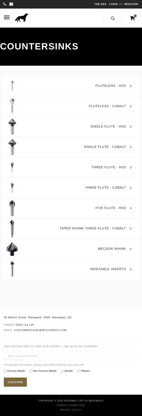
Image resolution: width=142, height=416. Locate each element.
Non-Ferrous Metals (45, 370)
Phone (9, 324)
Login (114, 4)
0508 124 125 (25, 324)
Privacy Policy (71, 410)
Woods (69, 370)
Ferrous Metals (16, 370)
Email (8, 330)
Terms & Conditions (71, 405)
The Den (100, 4)
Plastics (85, 370)
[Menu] (6, 18)
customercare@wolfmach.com (40, 330)
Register (131, 4)
